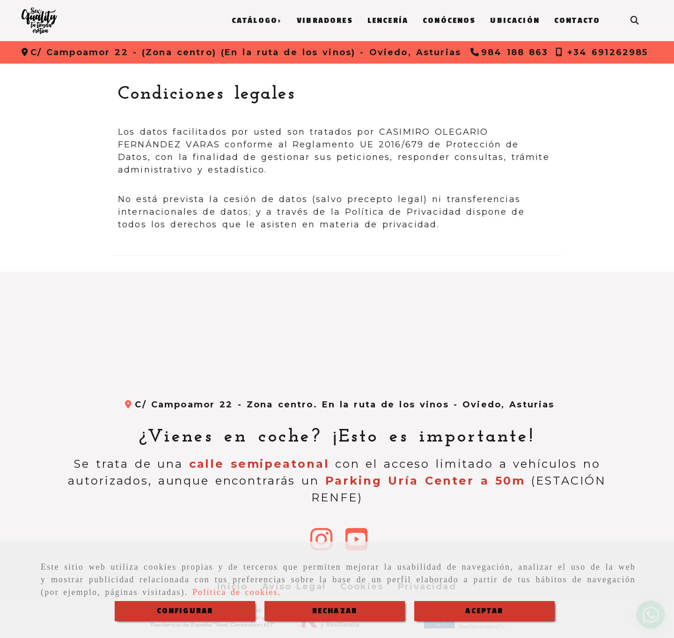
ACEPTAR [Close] (484, 611)
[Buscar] (635, 21)
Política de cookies (235, 592)
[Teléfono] (509, 52)
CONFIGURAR (185, 611)
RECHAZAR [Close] (334, 611)
